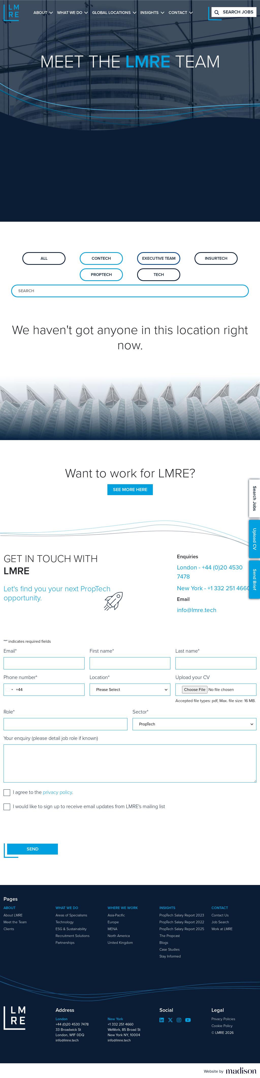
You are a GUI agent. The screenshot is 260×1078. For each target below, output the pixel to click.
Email (10, 651)
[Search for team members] (130, 291)
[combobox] (9, 690)
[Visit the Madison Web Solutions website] (230, 1070)
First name (102, 651)
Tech (159, 274)
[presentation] (42, 827)
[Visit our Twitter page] (170, 1020)
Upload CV (254, 539)
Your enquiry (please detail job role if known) (51, 738)
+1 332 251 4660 (229, 588)
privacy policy (57, 792)
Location (100, 677)
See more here (130, 489)
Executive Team (158, 258)
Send (33, 849)
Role (9, 712)
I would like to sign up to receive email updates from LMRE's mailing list (89, 806)
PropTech (101, 274)
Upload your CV (192, 677)
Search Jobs (254, 498)
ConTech (101, 258)
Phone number (20, 677)
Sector (141, 712)
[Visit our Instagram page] (179, 1020)
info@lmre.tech (196, 610)
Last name (187, 651)
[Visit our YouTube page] (188, 1020)
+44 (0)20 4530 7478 (210, 572)
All (44, 258)
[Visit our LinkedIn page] (161, 1020)
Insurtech (216, 258)
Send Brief (254, 579)
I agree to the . (43, 792)
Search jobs (234, 12)
